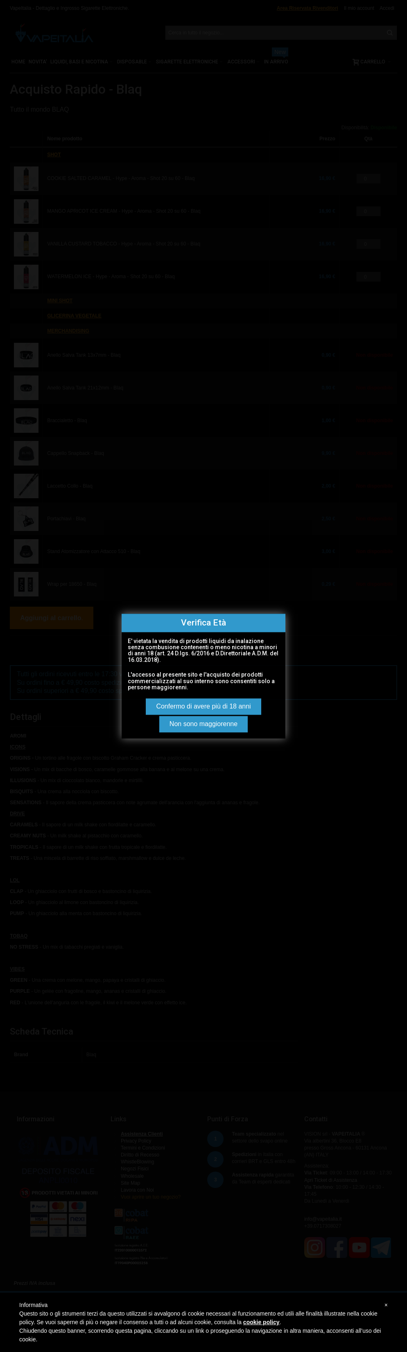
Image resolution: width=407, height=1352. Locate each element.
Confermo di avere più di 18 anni (203, 706)
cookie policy (261, 1322)
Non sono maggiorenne (203, 723)
